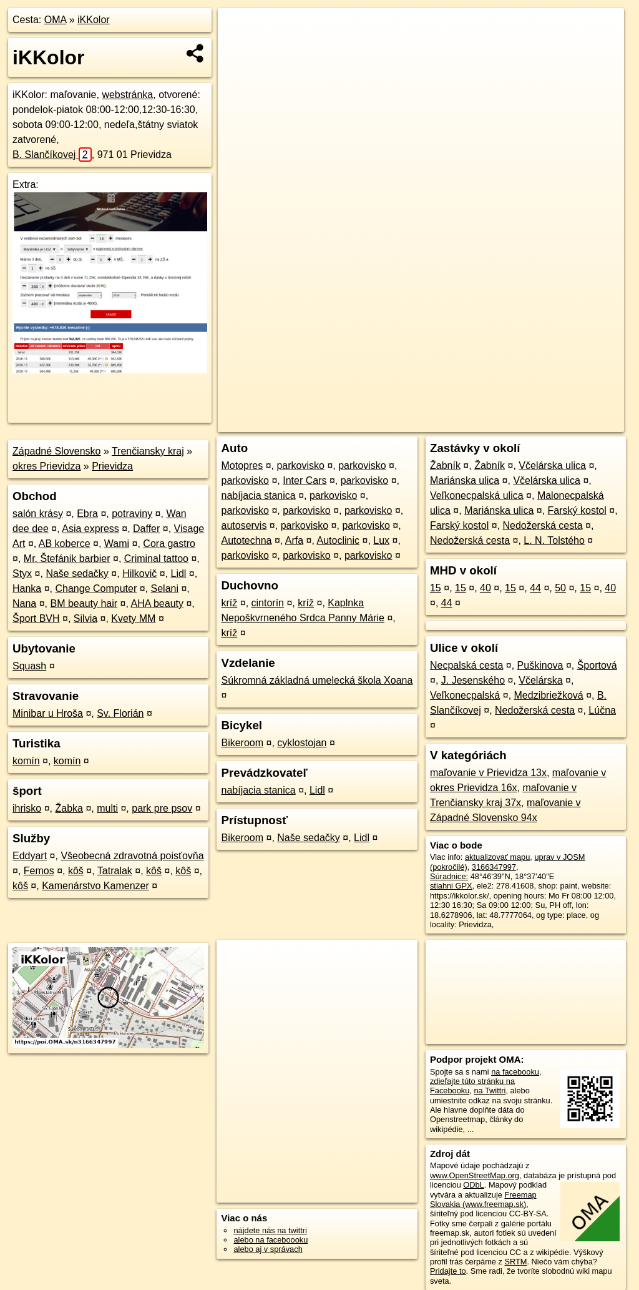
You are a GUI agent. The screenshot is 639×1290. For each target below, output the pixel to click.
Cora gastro (169, 543)
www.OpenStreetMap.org (474, 1175)
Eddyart (29, 855)
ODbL (473, 1184)
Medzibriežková (548, 695)
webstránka (127, 94)
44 (535, 588)
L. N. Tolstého (554, 540)
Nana (24, 603)
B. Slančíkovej (52, 154)
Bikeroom (242, 742)
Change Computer (96, 588)
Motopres (242, 465)
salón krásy (37, 513)
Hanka (26, 588)
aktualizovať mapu (497, 857)
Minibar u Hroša (47, 713)
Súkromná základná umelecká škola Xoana (316, 680)
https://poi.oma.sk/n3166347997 (568, 422)
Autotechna (246, 540)
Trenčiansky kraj (148, 451)
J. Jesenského (473, 680)
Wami (116, 543)
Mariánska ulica (464, 480)
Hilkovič (139, 573)
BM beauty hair (84, 603)
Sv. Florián (120, 713)
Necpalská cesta (466, 665)
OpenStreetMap (408, 422)
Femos (39, 870)
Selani (164, 588)
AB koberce (64, 543)
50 (560, 588)
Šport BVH (36, 618)
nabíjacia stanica (258, 495)
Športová (597, 665)
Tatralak (114, 870)
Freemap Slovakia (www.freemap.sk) (483, 1199)
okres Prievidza (46, 466)
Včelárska (540, 680)
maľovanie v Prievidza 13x (488, 772)
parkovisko (300, 465)
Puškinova (540, 665)
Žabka (68, 808)
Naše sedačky (77, 573)
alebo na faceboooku (270, 1239)
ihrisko (26, 808)
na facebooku (515, 1071)
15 (435, 588)
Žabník (445, 465)
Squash (29, 666)
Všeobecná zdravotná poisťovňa (132, 855)
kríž (229, 603)
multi (107, 808)
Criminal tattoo (156, 558)
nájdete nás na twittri (269, 1230)
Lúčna (602, 710)
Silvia (85, 618)
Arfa (294, 540)
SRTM (515, 1261)
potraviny (132, 513)
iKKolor (93, 19)
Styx (22, 573)
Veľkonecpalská (465, 695)
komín (26, 761)
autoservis (243, 525)
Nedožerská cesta (542, 525)
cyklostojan (301, 742)
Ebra (87, 513)
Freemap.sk (473, 422)
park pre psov (162, 808)
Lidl (179, 573)
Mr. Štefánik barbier (67, 558)
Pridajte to (448, 1271)
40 (485, 588)
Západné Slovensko (56, 451)
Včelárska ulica (552, 465)
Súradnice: (449, 876)
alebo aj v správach (267, 1249)
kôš (76, 870)
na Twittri (489, 1090)
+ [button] (239, 29)
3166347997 (494, 867)
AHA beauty (156, 603)
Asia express (90, 528)
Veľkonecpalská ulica (477, 495)
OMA (55, 19)
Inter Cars (304, 480)
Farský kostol (577, 510)
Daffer (146, 528)
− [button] (239, 48)
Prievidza (112, 466)
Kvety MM (133, 618)
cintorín (267, 603)
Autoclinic (338, 540)
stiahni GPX (451, 885)
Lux (381, 540)
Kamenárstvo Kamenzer (95, 885)
